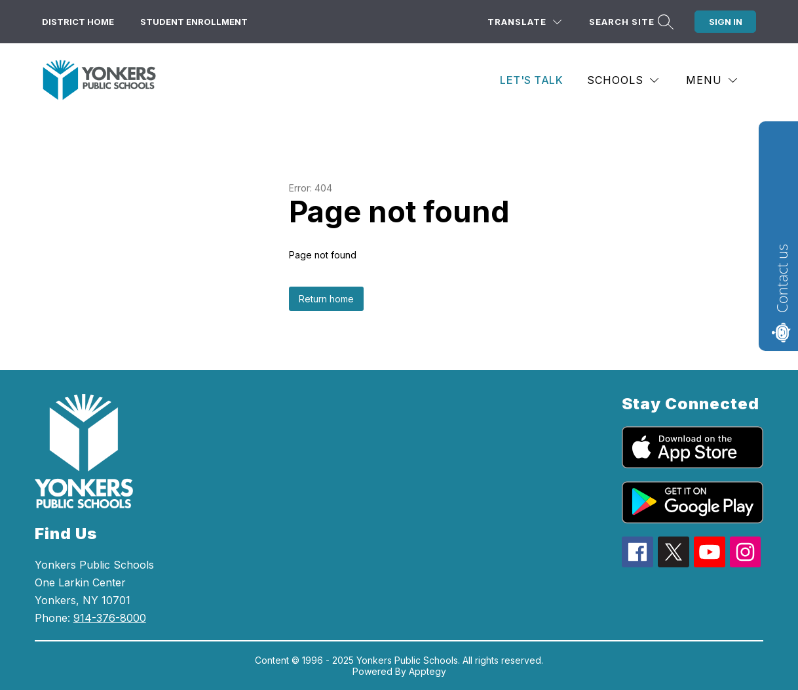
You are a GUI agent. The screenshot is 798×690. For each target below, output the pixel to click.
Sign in (725, 21)
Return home (326, 298)
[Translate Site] (524, 22)
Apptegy (427, 671)
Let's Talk (531, 80)
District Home (78, 21)
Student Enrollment (194, 21)
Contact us (781, 278)
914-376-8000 (109, 617)
